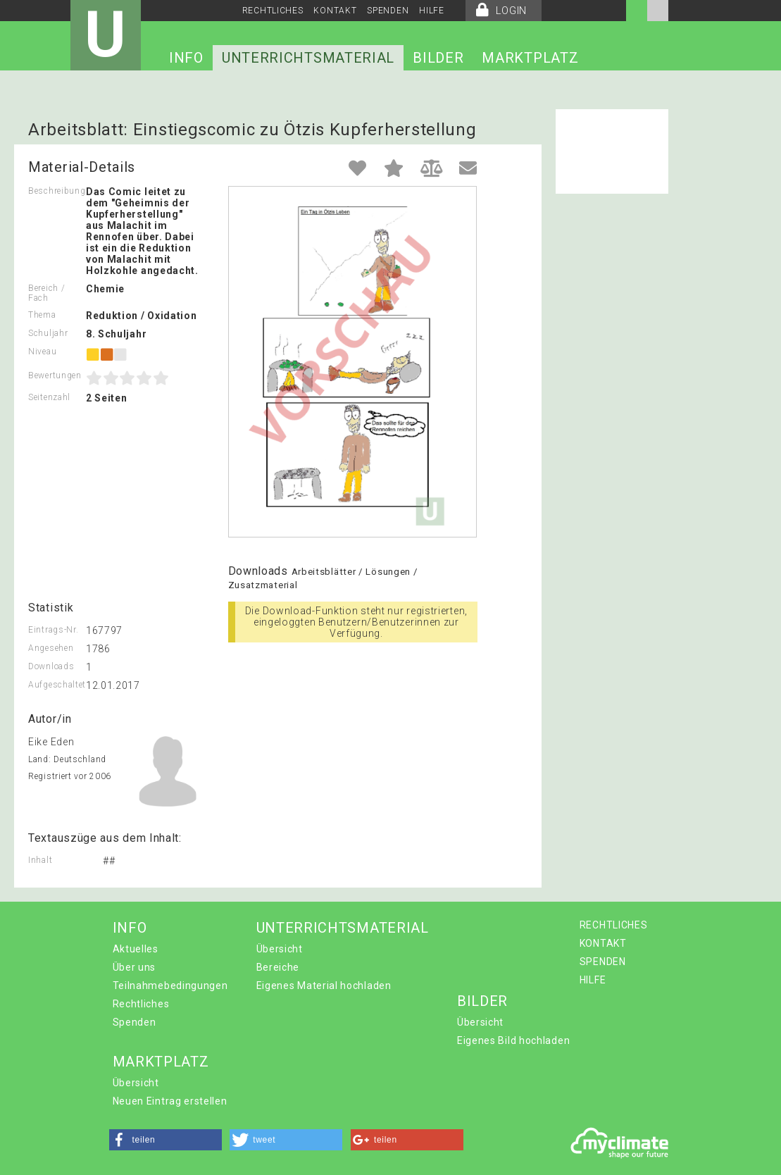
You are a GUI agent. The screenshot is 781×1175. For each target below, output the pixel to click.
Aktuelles (135, 949)
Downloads (51, 666)
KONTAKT (334, 10)
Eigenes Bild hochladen (513, 1040)
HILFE (431, 10)
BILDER (438, 57)
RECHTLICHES (273, 10)
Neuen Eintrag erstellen (170, 1101)
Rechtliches (141, 1003)
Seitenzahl (49, 397)
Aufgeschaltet (57, 685)
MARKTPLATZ (530, 57)
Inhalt (40, 860)
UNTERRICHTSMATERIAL (308, 57)
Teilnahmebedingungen (170, 985)
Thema (42, 315)
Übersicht (279, 949)
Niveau (42, 351)
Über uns (134, 967)
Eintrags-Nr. (53, 630)
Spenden (134, 1022)
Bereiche (278, 967)
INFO (186, 57)
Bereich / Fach (46, 293)
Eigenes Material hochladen (324, 985)
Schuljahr (48, 333)
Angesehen (50, 648)
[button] (165, 1139)
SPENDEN (387, 10)
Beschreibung (56, 191)
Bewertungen (55, 375)
